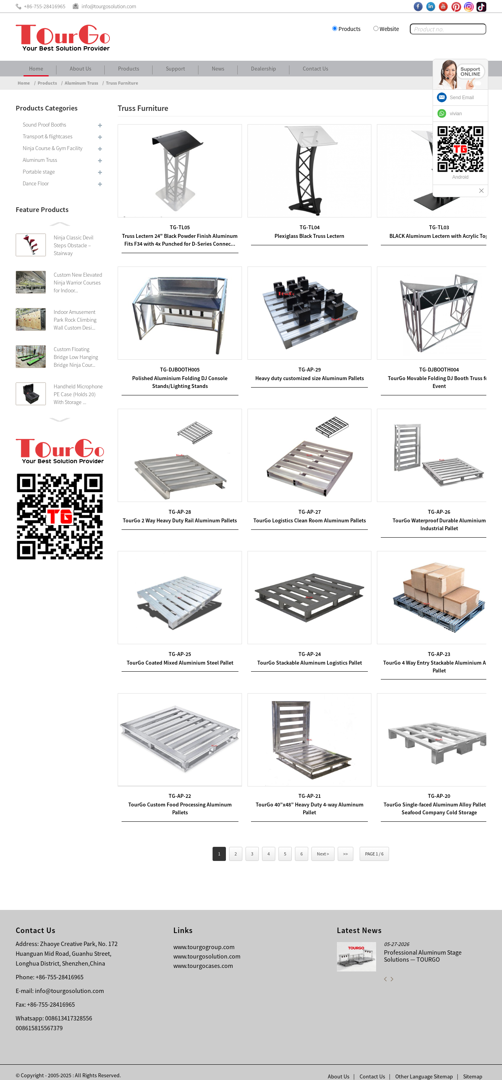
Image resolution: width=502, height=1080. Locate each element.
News (218, 68)
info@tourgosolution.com (69, 982)
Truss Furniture (122, 83)
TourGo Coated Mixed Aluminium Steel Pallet (177, 656)
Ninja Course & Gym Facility (52, 148)
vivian (456, 113)
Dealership (263, 68)
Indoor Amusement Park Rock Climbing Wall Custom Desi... (75, 319)
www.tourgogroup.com (204, 938)
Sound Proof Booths (44, 124)
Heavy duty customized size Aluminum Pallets (302, 378)
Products (349, 29)
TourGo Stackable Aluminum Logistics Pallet (302, 656)
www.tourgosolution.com (206, 948)
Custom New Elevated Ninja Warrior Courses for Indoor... (78, 282)
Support (175, 68)
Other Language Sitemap (424, 1068)
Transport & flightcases (48, 136)
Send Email (462, 97)
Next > (323, 845)
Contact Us (315, 68)
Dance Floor (36, 183)
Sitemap (472, 1068)
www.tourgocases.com (203, 957)
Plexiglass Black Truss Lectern (302, 232)
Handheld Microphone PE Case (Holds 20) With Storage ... (78, 394)
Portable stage (39, 171)
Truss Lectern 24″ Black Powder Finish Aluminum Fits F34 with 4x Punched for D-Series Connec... (177, 240)
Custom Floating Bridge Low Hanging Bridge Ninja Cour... (76, 357)
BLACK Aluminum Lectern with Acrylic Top (427, 232)
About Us (80, 68)
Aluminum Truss (81, 83)
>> (345, 845)
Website (389, 29)
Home (36, 68)
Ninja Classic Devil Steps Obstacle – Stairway (73, 245)
